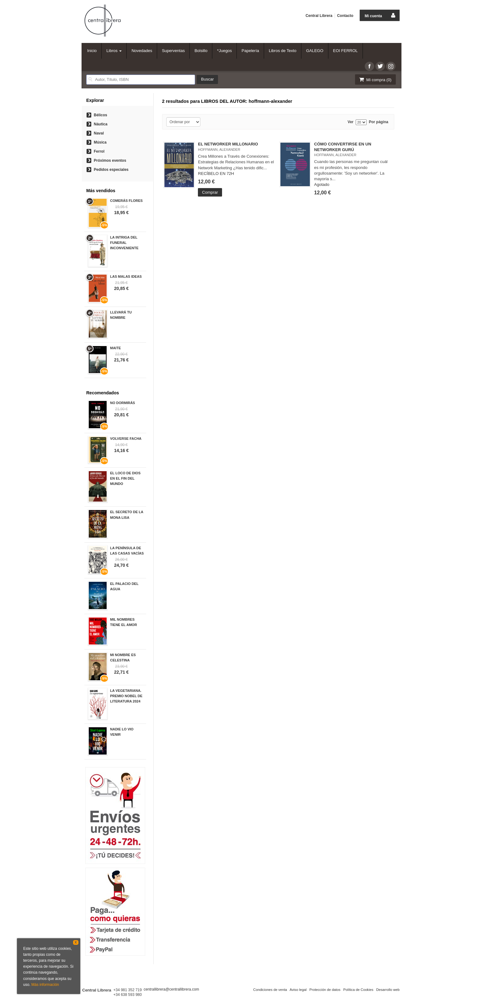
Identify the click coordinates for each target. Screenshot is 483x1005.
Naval (99, 133)
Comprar (210, 192)
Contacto (345, 15)
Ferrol (99, 151)
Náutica (100, 124)
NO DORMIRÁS (122, 403)
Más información (45, 984)
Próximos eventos (110, 160)
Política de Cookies (358, 990)
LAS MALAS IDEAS (126, 276)
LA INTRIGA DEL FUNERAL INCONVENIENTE (124, 242)
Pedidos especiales (111, 169)
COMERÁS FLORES (126, 201)
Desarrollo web (388, 990)
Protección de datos (324, 990)
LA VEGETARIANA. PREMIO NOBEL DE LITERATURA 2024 (126, 696)
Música (100, 142)
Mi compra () (374, 79)
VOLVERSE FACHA (125, 438)
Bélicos (100, 115)
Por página (378, 122)
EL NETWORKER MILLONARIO (228, 144)
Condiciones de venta (270, 990)
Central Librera (318, 15)
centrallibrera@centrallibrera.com (171, 989)
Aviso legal (297, 990)
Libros (114, 50)
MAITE (115, 348)
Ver (350, 122)
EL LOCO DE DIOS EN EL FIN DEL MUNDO (125, 478)
